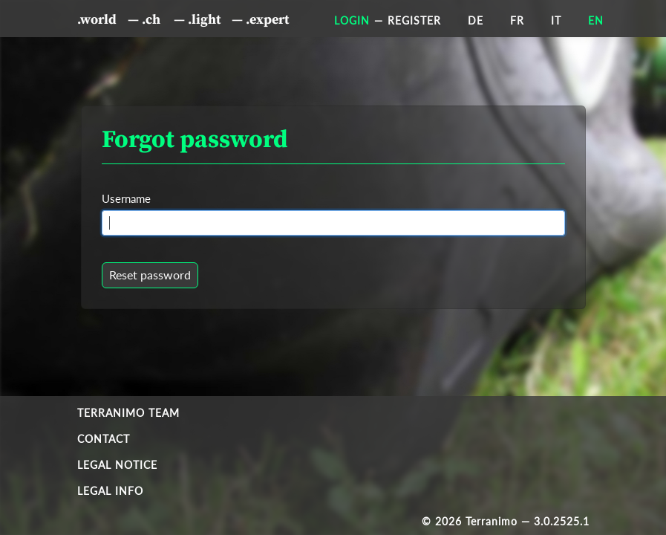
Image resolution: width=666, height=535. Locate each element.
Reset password (150, 275)
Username (126, 198)
